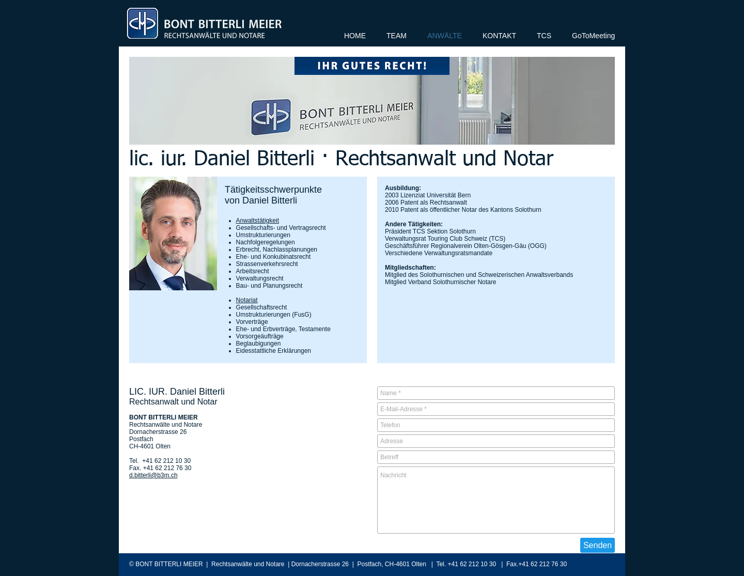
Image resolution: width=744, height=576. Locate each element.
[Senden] (597, 545)
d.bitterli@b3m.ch (153, 475)
